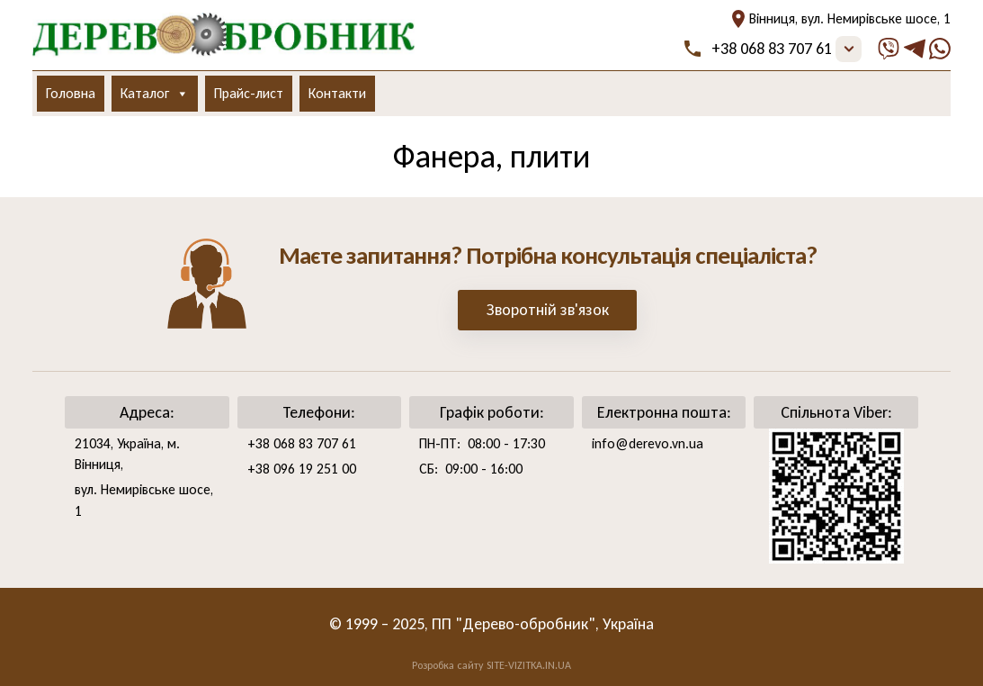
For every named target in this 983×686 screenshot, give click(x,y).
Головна (70, 93)
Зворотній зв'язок (548, 310)
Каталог (155, 94)
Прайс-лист (248, 93)
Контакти (337, 93)
